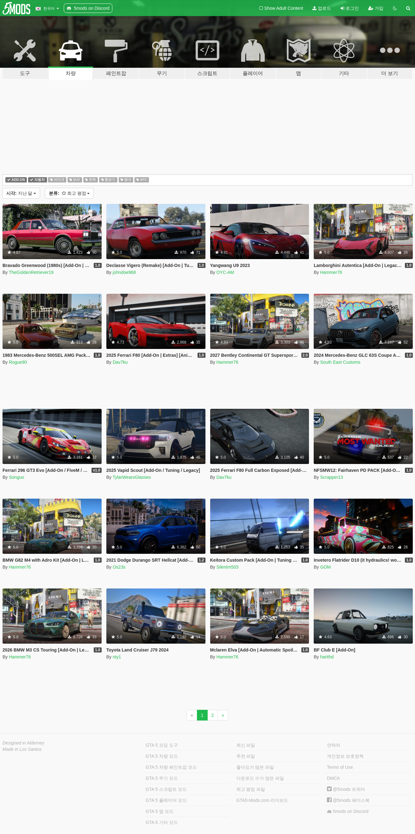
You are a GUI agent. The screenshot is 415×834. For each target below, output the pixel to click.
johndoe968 (124, 272)
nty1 (117, 656)
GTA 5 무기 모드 (161, 778)
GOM (325, 567)
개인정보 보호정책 (345, 756)
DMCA (333, 778)
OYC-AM (225, 272)
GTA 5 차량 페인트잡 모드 (171, 767)
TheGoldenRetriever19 (31, 272)
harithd (327, 656)
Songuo (16, 477)
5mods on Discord (348, 811)
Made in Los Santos (22, 749)
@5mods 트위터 (346, 789)
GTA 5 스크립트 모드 (166, 789)
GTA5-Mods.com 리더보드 (262, 800)
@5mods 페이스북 (348, 800)
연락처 (333, 745)
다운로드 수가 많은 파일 (260, 778)
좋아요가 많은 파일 (255, 767)
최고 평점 (69, 193)
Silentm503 (227, 567)
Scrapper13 (331, 477)
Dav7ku (120, 362)
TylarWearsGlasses (132, 477)
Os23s (119, 567)
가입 (375, 8)
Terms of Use (340, 767)
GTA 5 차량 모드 (161, 756)
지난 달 (21, 193)
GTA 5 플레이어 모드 (166, 800)
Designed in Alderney (23, 742)
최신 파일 (245, 745)
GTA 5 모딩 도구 (161, 745)
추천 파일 (245, 756)
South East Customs (340, 362)
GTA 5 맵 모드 (159, 811)
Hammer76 (331, 272)
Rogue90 (18, 362)
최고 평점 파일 (250, 789)
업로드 (321, 8)
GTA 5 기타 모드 (161, 822)
